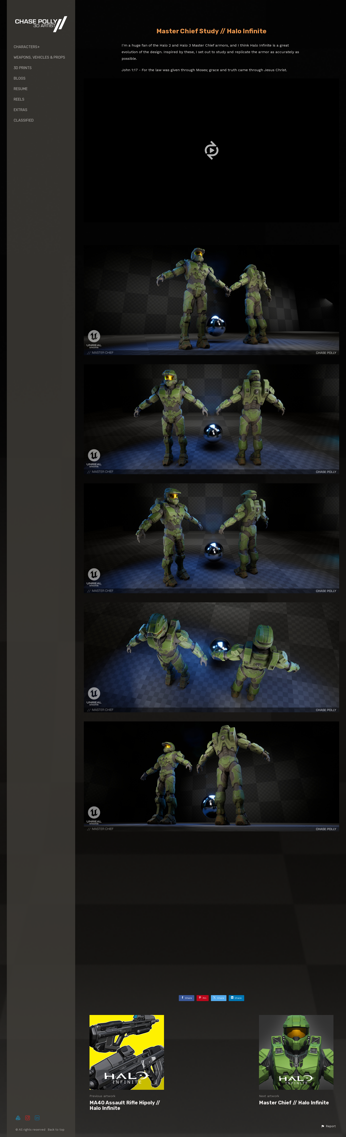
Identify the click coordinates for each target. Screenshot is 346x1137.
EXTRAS (20, 110)
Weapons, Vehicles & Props (39, 57)
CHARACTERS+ (27, 47)
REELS (19, 99)
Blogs (20, 78)
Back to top (56, 1129)
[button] (328, 1126)
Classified (24, 120)
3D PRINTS (23, 68)
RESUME (21, 89)
